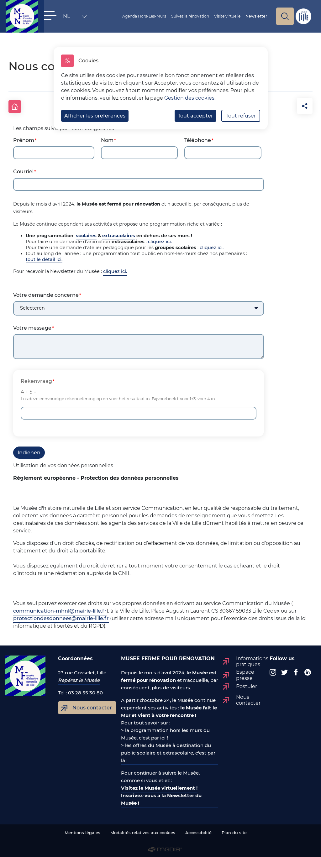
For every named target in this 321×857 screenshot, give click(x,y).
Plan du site (234, 830)
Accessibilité (198, 830)
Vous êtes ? (112, 16)
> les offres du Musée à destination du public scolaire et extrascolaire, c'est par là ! (168, 750)
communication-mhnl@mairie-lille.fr (60, 609)
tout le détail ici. (44, 257)
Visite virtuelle (232, 16)
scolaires (86, 233)
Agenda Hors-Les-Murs (163, 16)
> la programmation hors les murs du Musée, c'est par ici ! (165, 732)
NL (65, 17)
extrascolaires (118, 233)
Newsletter (263, 16)
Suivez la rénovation (198, 16)
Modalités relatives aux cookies (142, 830)
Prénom (23, 138)
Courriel (23, 169)
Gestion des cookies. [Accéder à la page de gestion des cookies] (189, 98)
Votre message (32, 326)
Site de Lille (303, 16)
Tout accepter (195, 116)
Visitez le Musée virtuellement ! (159, 786)
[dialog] (161, 88)
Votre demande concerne (46, 293)
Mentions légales (82, 830)
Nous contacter (92, 705)
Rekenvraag (36, 379)
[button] (50, 15)
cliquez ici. (160, 239)
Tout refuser (241, 116)
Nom (107, 138)
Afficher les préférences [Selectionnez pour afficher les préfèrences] (94, 116)
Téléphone (197, 138)
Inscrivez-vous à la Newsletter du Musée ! (161, 797)
